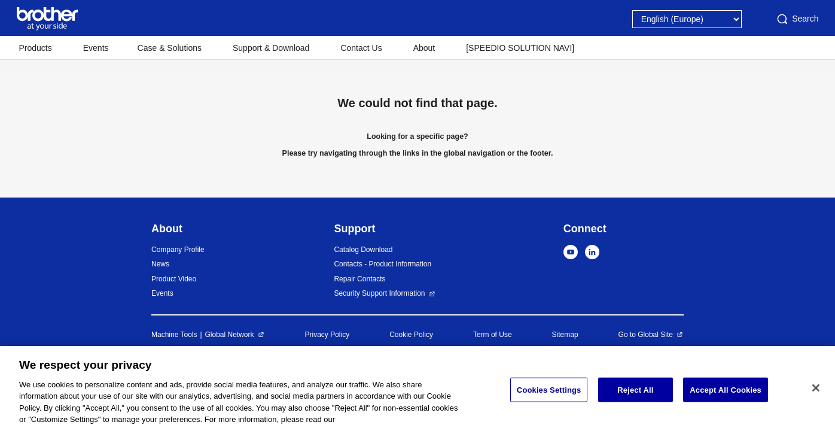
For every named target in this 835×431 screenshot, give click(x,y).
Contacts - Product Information (382, 264)
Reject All (635, 395)
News (160, 264)
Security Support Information (379, 293)
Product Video (173, 279)
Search (796, 19)
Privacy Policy (327, 334)
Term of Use (492, 334)
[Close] (816, 394)
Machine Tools (174, 334)
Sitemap (565, 334)
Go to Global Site (645, 334)
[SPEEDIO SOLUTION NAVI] (520, 48)
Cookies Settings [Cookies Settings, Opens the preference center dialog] (549, 395)
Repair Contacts (359, 279)
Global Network (229, 334)
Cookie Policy (411, 334)
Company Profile (178, 249)
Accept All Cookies (725, 395)
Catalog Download (363, 249)
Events (96, 48)
